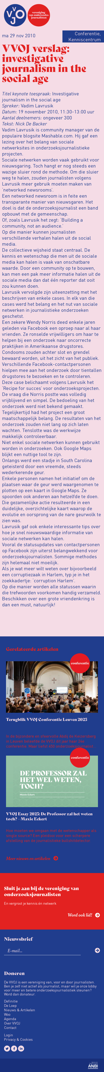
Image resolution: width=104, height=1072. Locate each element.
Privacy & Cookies (18, 1039)
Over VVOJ (12, 1023)
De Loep (10, 1005)
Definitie (11, 1001)
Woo (7, 1014)
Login (8, 1035)
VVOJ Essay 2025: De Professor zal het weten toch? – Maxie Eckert (49, 816)
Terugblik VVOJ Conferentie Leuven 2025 (46, 719)
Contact (10, 1027)
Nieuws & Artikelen (19, 1010)
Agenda (10, 1018)
